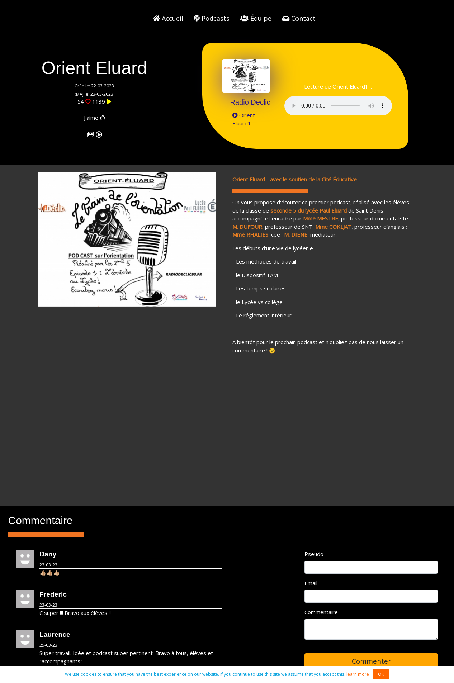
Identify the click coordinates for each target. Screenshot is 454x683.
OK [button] (381, 674)
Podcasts (212, 18)
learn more (357, 674)
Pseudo (313, 554)
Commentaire (321, 612)
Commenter (371, 660)
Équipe (255, 18)
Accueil (168, 18)
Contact (299, 18)
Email (310, 583)
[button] (51, 239)
